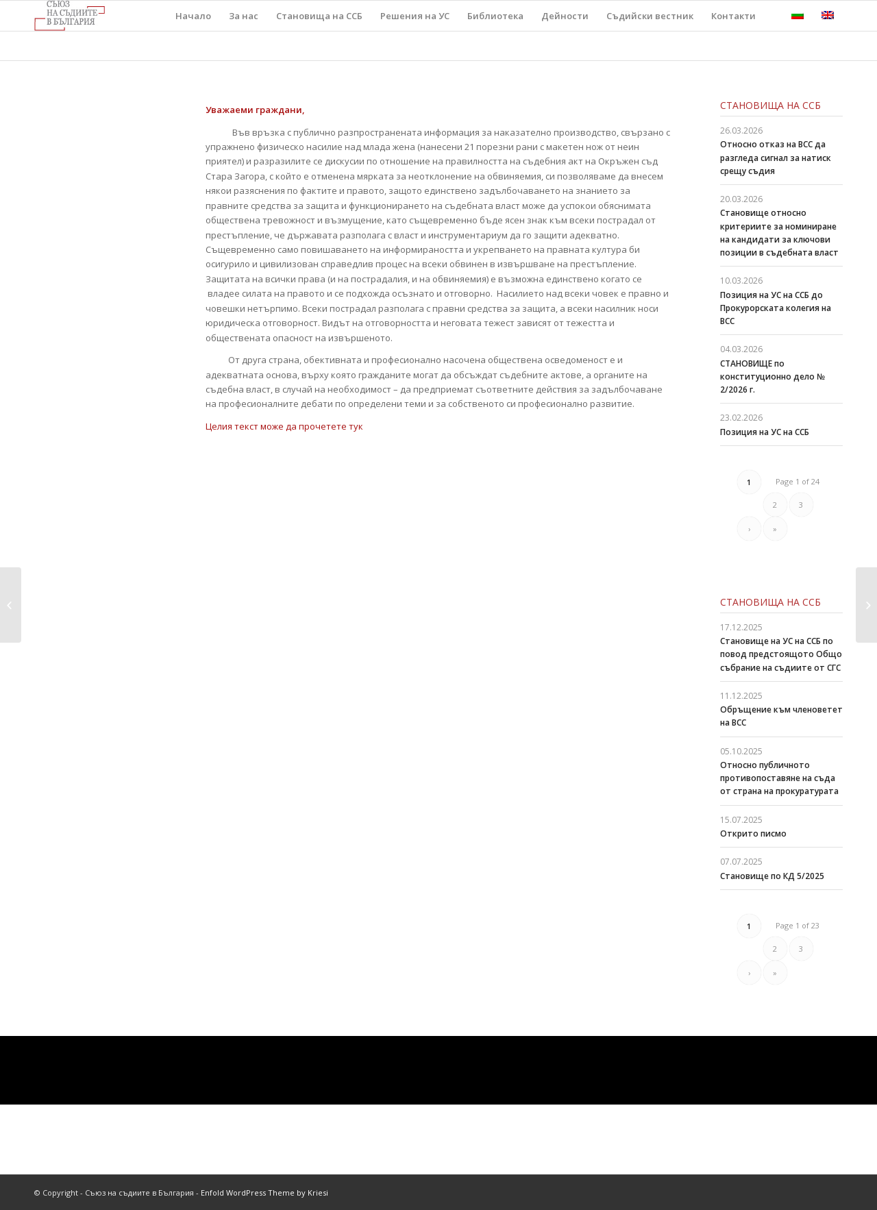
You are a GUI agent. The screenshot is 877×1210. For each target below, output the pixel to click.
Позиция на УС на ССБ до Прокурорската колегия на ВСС (775, 308)
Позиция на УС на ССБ (764, 432)
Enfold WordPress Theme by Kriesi (264, 1192)
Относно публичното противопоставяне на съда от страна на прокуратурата (779, 778)
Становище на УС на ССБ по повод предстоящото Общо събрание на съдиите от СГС (781, 654)
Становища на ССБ (770, 105)
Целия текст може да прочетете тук (284, 426)
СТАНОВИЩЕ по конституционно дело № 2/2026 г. (772, 376)
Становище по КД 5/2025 (772, 876)
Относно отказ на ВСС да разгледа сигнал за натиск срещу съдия (775, 157)
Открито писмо (753, 833)
